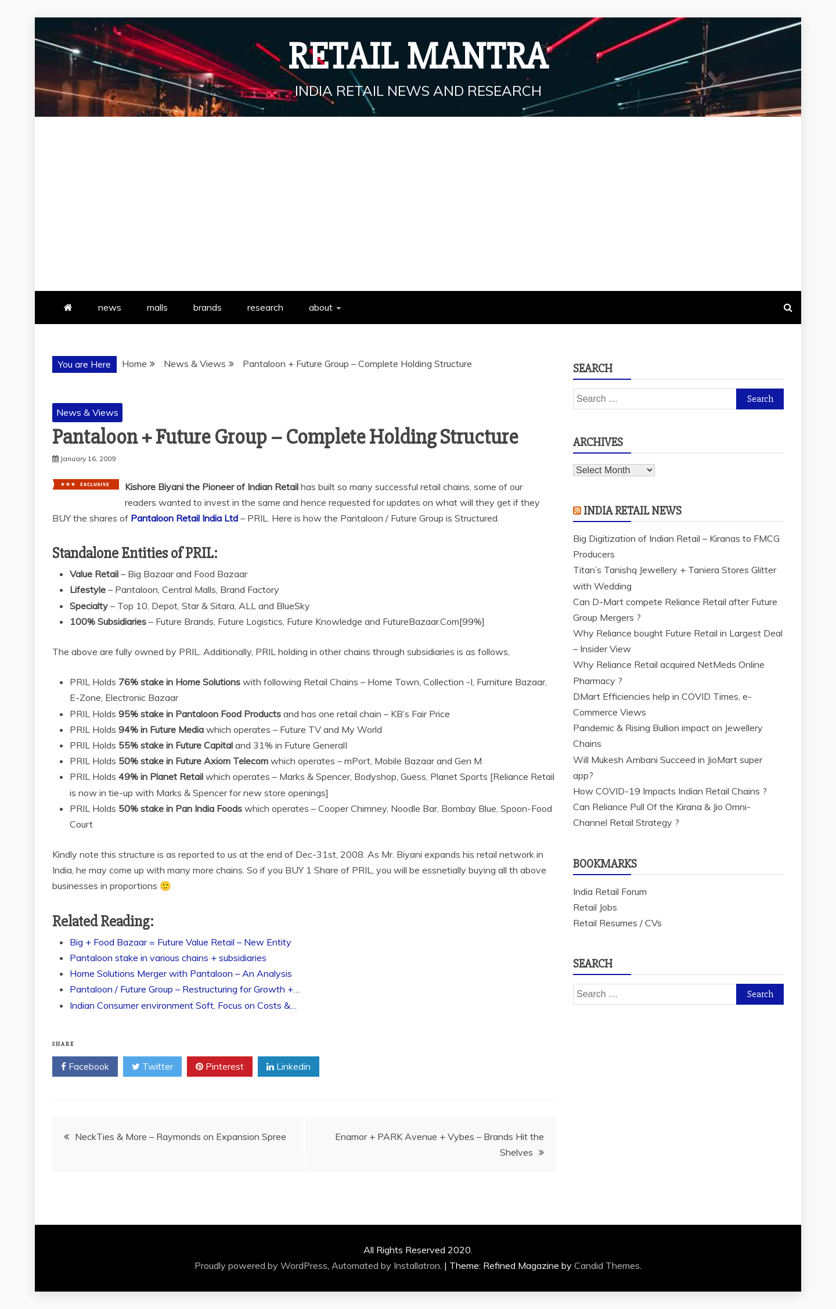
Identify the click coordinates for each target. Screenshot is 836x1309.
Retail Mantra (418, 57)
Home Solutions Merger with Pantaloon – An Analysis (181, 973)
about (321, 307)
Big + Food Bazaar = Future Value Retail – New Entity (180, 942)
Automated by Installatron (385, 1265)
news (109, 307)
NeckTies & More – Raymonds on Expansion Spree (180, 1136)
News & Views (87, 412)
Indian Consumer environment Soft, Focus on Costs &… (183, 1005)
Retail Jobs (595, 907)
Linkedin (288, 1067)
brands (207, 307)
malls (157, 307)
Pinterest (220, 1067)
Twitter (152, 1067)
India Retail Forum (610, 891)
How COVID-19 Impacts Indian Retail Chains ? (670, 791)
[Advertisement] (418, 204)
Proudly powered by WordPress (260, 1265)
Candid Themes (607, 1265)
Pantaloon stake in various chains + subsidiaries (168, 957)
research (265, 307)
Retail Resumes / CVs (617, 923)
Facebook (85, 1067)
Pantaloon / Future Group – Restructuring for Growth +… (185, 989)
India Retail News (632, 511)
